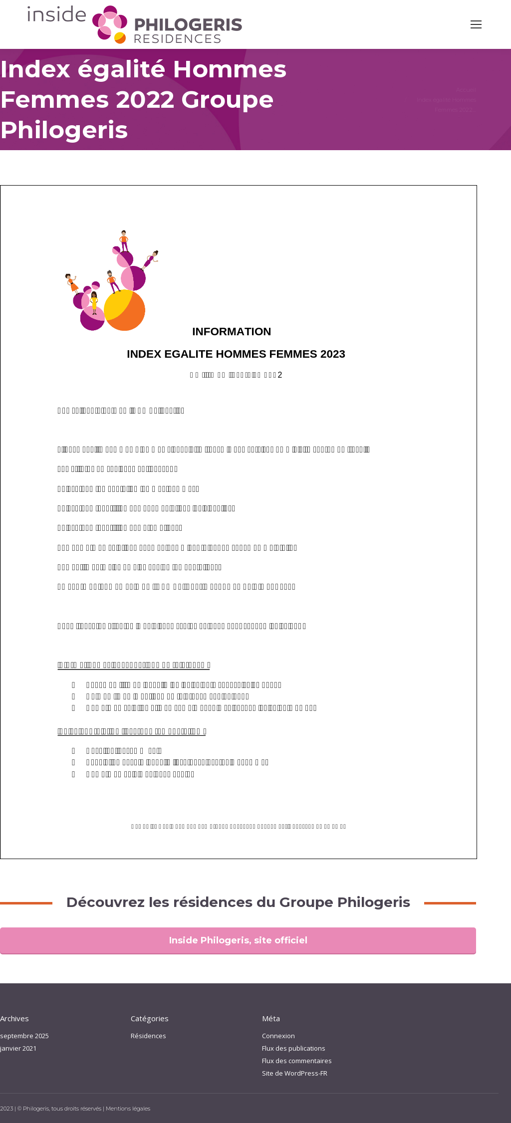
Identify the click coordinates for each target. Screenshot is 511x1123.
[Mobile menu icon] (476, 24)
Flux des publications (293, 1048)
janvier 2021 (18, 1048)
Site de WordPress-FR (294, 1073)
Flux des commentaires (297, 1060)
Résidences (148, 1035)
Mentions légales (128, 1108)
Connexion (278, 1035)
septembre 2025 (24, 1035)
